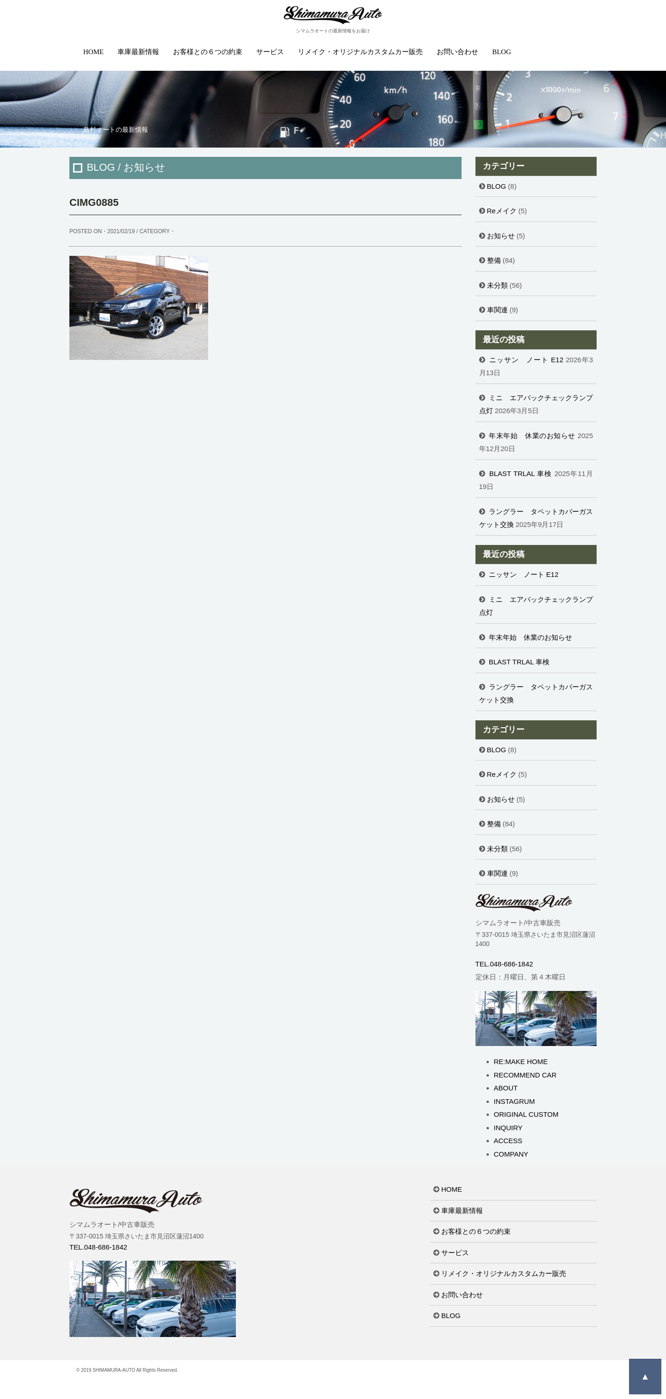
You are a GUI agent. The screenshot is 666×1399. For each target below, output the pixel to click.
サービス (270, 52)
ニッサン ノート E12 (526, 360)
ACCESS (508, 1141)
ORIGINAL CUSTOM (526, 1114)
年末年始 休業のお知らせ (532, 436)
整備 (494, 260)
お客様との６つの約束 (207, 52)
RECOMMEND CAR (525, 1075)
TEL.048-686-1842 (504, 964)
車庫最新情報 (138, 52)
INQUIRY (508, 1128)
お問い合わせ (457, 52)
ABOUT (506, 1088)
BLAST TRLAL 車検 (520, 473)
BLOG (501, 52)
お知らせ (501, 236)
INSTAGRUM (514, 1101)
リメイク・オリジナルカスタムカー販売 (360, 52)
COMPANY (511, 1154)
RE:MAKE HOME (521, 1061)
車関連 (497, 310)
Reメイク (502, 211)
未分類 (497, 285)
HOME (93, 52)
